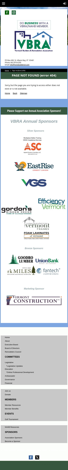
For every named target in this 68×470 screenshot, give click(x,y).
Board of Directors (12, 348)
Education (9, 369)
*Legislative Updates (14, 366)
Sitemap (23, 93)
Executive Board (11, 345)
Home (7, 70)
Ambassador (10, 376)
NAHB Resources (12, 427)
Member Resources (13, 405)
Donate (8, 394)
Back (15, 93)
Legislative (9, 362)
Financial (8, 383)
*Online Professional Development (20, 372)
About (7, 341)
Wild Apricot (43, 465)
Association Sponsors (13, 438)
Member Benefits (11, 409)
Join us (8, 391)
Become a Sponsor (12, 441)
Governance (10, 379)
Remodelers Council (13, 352)
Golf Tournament (11, 419)
